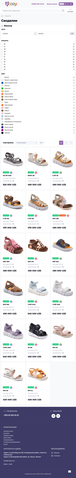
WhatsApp (57, 455)
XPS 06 (55, 347)
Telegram (56, 452)
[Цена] (17, 33)
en (65, 4)
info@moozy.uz (9, 461)
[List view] (66, 143)
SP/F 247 (31, 261)
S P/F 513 (6, 218)
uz (71, 4)
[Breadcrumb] (2, 16)
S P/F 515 (31, 218)
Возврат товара (8, 435)
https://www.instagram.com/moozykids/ (58, 416)
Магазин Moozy (8, 431)
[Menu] (3, 4)
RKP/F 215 (31, 175)
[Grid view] (61, 143)
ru (61, 4)
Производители (8, 440)
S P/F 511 (55, 175)
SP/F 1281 (55, 218)
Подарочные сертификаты (12, 442)
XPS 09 (5, 390)
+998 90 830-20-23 (11, 415)
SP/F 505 (55, 261)
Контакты (6, 433)
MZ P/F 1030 (7, 175)
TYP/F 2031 (56, 304)
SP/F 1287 (6, 261)
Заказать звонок (52, 4)
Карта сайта (7, 437)
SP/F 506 (6, 304)
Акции (6, 444)
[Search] (63, 10)
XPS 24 (30, 390)
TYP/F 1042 (31, 304)
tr (68, 4)
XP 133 (30, 347)
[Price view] (71, 143)
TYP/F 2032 (7, 347)
